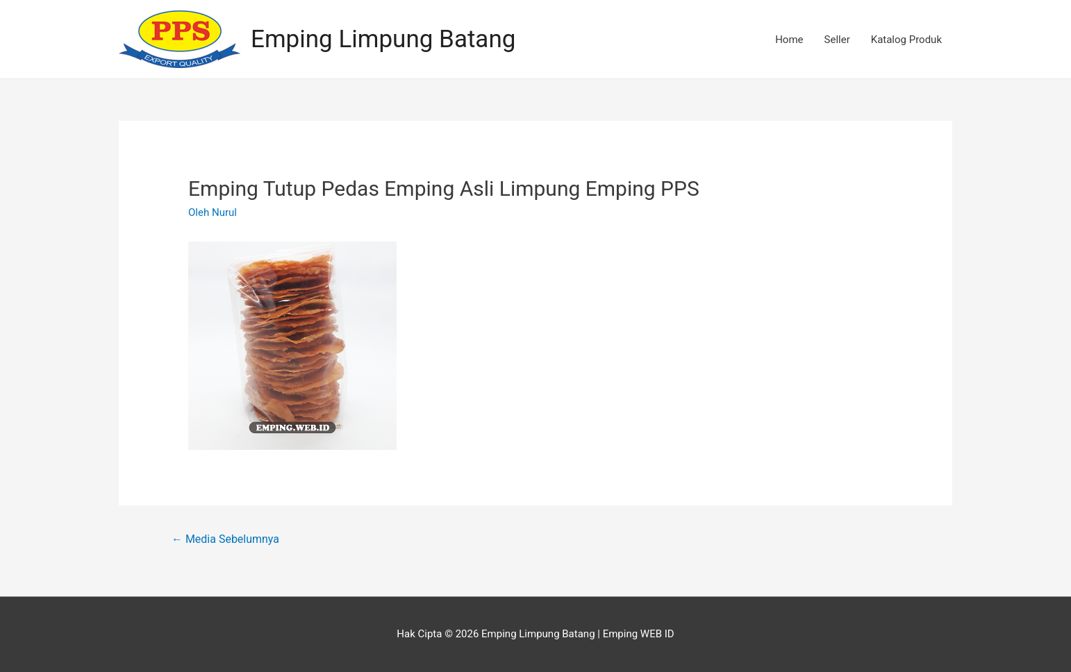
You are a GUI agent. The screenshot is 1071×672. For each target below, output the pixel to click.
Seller (837, 39)
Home (789, 39)
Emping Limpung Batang (383, 39)
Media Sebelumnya (225, 539)
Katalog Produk (906, 39)
